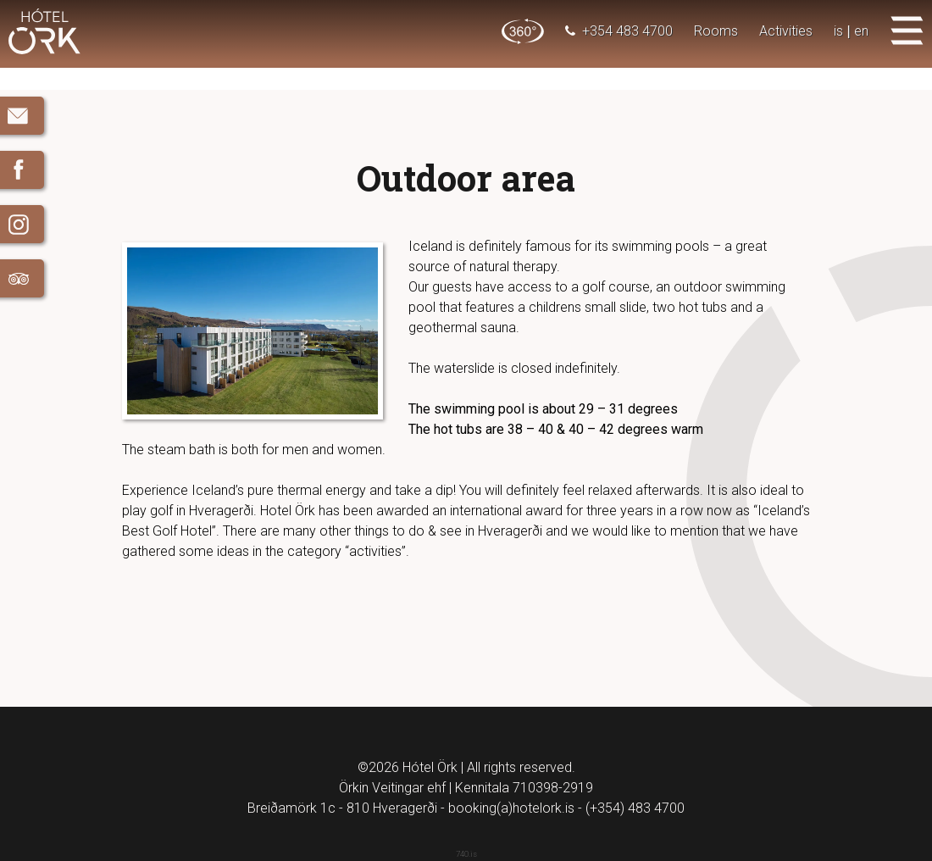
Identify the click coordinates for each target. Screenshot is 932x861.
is (838, 31)
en (861, 31)
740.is (466, 853)
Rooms (716, 31)
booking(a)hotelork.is (511, 808)
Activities (786, 31)
